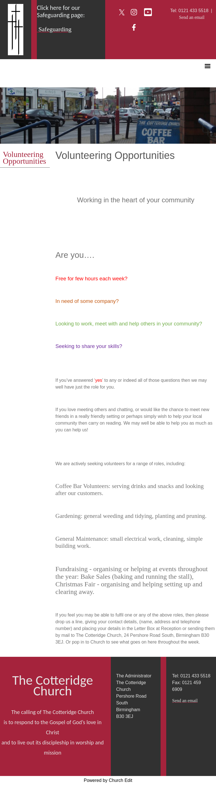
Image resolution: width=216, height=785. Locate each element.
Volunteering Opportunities (24, 157)
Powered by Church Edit (108, 780)
